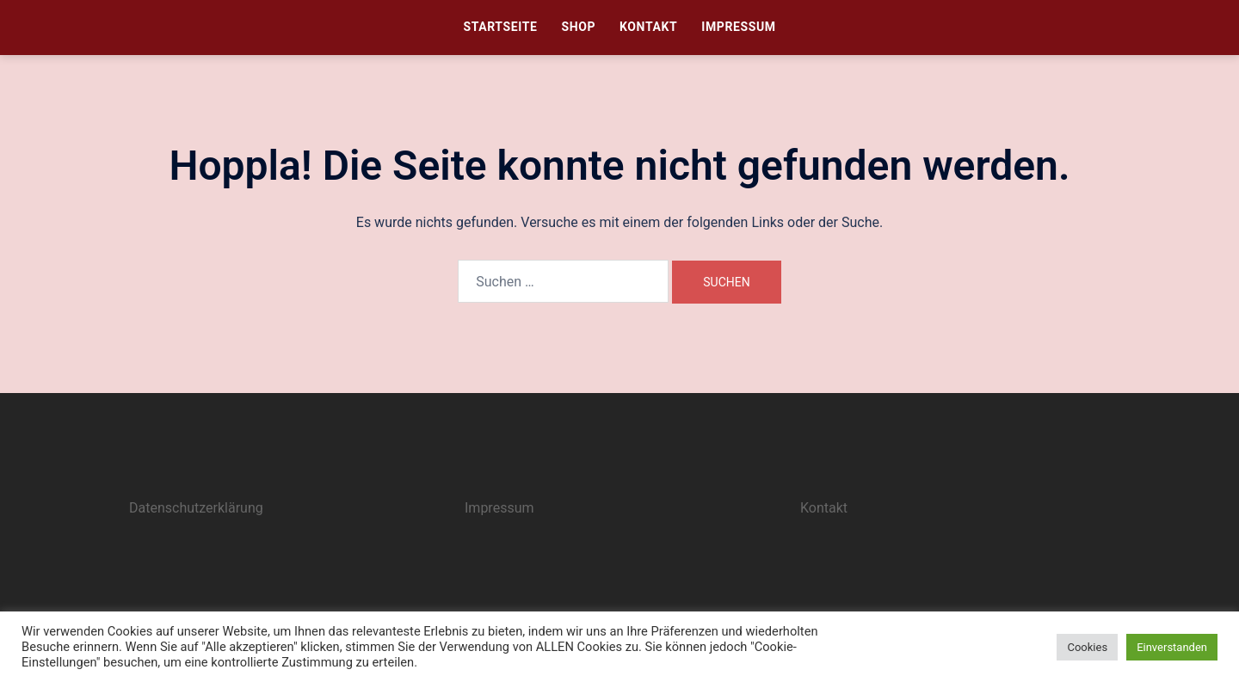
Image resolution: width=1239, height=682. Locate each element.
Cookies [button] (1087, 647)
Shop (578, 27)
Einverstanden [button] (1172, 647)
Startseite (500, 27)
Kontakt (648, 27)
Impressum (738, 27)
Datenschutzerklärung (196, 508)
